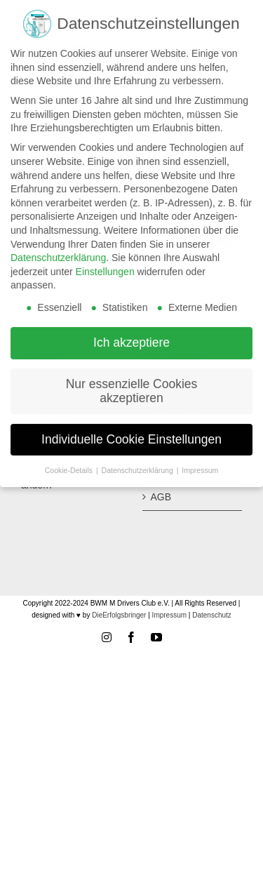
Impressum (169, 615)
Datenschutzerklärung (58, 253)
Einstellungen (105, 267)
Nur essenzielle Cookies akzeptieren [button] (132, 387)
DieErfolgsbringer (119, 615)
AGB (161, 496)
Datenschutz (211, 615)
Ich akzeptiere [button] (131, 338)
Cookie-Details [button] (70, 465)
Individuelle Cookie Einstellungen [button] (131, 434)
